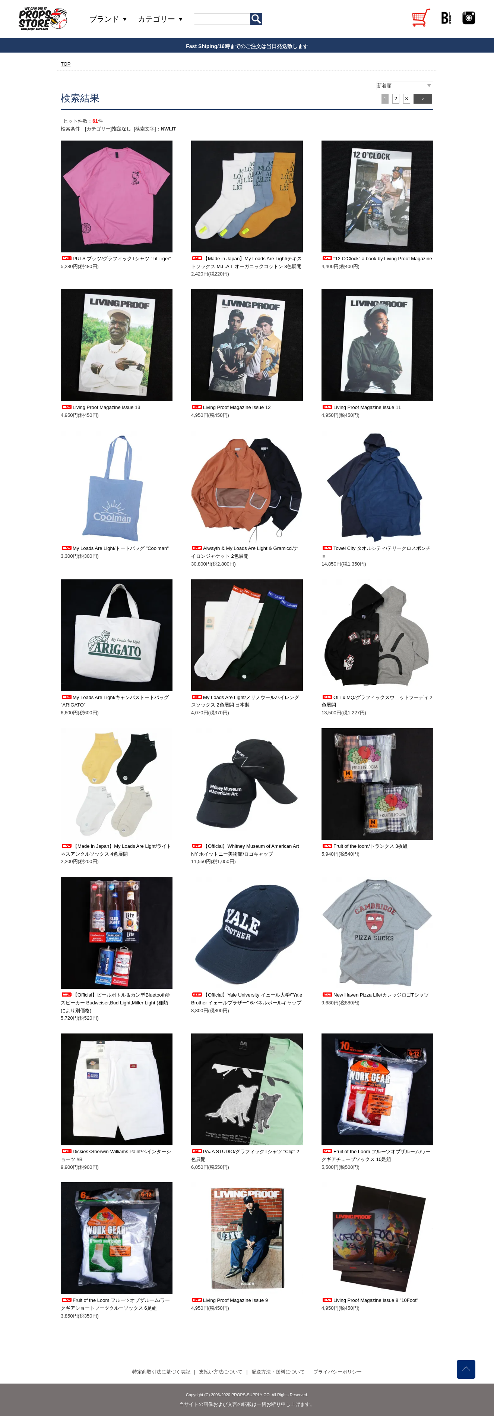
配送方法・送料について (278, 1372)
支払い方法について (221, 1372)
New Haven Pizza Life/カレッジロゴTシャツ (375, 995)
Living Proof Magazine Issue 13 (100, 407)
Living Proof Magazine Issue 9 (229, 1300)
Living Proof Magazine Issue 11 (361, 407)
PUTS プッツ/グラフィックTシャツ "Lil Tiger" (116, 258)
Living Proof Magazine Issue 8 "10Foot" (370, 1300)
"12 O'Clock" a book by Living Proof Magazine (377, 258)
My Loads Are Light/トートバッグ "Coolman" (115, 548)
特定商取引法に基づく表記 (161, 1372)
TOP (66, 64)
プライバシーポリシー (337, 1372)
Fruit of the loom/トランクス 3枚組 (365, 846)
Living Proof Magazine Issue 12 (230, 407)
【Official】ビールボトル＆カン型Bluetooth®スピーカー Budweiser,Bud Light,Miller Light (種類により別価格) (115, 1002)
